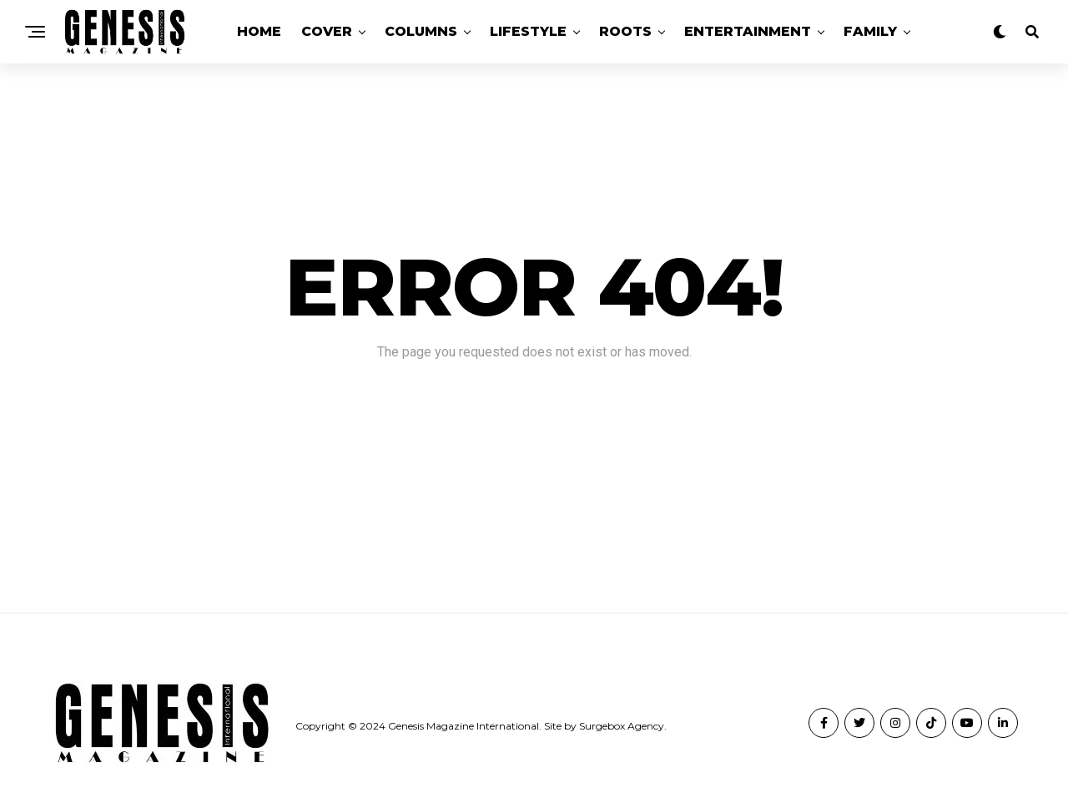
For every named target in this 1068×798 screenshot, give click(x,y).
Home (259, 31)
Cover (326, 31)
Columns (421, 31)
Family (870, 31)
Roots (625, 31)
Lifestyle (528, 31)
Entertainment (747, 31)
